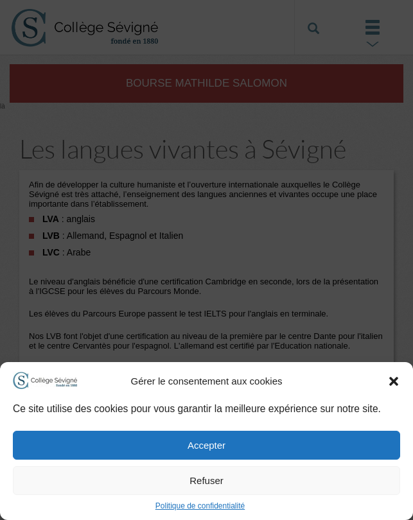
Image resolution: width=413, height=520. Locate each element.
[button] (393, 381)
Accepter (206, 445)
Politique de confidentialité (200, 505)
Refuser (206, 480)
